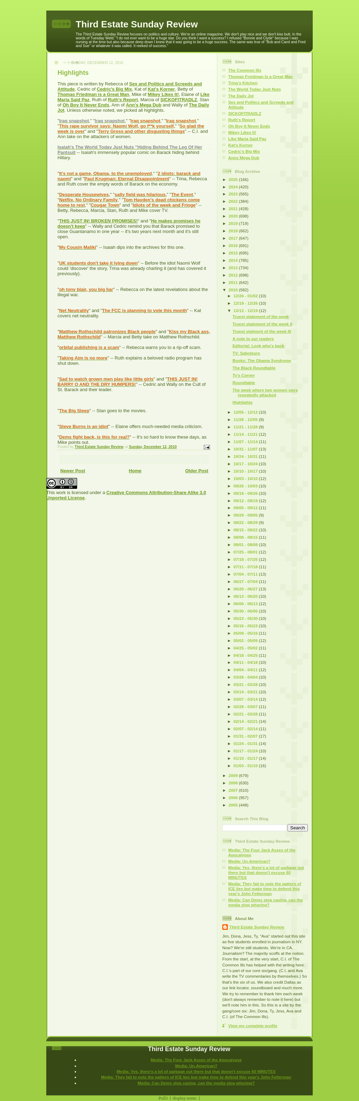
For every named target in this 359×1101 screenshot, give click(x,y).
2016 (234, 245)
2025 (234, 179)
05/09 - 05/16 (246, 633)
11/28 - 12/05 (246, 419)
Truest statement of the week (260, 316)
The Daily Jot (241, 95)
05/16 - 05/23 (246, 625)
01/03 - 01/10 (246, 765)
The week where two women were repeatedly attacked (265, 392)
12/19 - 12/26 (246, 303)
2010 (234, 289)
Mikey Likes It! (163, 94)
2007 (234, 790)
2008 (234, 783)
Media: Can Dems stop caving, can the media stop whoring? (265, 902)
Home (135, 470)
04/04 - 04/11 (246, 669)
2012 (234, 275)
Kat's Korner (161, 89)
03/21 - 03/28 (246, 684)
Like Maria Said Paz (247, 138)
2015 (234, 253)
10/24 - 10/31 (246, 456)
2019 (234, 223)
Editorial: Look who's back (258, 345)
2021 (234, 208)
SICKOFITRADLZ (179, 99)
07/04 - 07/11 (246, 574)
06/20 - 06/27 (246, 589)
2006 (234, 797)
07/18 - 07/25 (246, 559)
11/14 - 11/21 (246, 434)
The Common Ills (244, 70)
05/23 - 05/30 (246, 618)
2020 (234, 216)
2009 (234, 775)
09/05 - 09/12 (246, 507)
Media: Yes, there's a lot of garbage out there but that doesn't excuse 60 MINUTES (266, 872)
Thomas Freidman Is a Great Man (260, 76)
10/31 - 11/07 (246, 449)
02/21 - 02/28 (246, 714)
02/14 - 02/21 (246, 721)
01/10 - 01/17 (246, 758)
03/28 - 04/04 (246, 677)
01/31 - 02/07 (246, 736)
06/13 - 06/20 (246, 596)
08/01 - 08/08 (246, 544)
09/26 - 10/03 (246, 486)
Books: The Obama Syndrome (261, 360)
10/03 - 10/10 (246, 478)
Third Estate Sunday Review (137, 24)
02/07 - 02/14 (246, 728)
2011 (234, 282)
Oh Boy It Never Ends (85, 105)
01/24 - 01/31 (246, 743)
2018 (234, 230)
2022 (234, 201)
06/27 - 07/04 (246, 581)
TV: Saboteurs (246, 353)
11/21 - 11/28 (246, 427)
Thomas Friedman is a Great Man (93, 94)
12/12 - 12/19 (246, 310)
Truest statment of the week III (261, 331)
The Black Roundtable (254, 367)
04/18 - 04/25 (246, 655)
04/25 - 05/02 (246, 648)
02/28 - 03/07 (246, 706)
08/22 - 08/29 (246, 522)
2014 (234, 260)
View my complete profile (252, 1025)
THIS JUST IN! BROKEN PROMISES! (98, 221)
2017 (234, 238)
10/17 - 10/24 (246, 463)
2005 (234, 805)
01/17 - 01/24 (246, 751)
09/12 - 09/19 (246, 500)
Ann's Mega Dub (143, 105)
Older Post (196, 470)
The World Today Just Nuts (254, 89)
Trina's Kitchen (242, 82)
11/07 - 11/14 (246, 441)
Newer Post (72, 470)
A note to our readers (253, 338)
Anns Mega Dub (243, 157)
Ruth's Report (123, 99)
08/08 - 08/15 (246, 537)
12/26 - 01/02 (246, 295)
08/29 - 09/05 (246, 515)
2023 (234, 194)
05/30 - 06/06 (246, 611)
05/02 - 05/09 (246, 640)
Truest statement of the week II (262, 324)
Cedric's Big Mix (114, 89)
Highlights (242, 402)
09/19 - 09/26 (246, 493)
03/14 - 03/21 (246, 691)
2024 (234, 186)
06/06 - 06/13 (246, 603)
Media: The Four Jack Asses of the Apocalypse (196, 1059)
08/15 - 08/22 (246, 529)
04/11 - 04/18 (246, 662)
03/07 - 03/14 (246, 699)
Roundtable (243, 382)
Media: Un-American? (249, 861)
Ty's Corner (243, 375)
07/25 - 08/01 (246, 552)
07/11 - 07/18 (246, 566)
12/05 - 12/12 (246, 412)
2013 (234, 267)
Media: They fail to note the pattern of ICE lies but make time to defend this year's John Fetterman (264, 888)
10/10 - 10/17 (246, 471)
